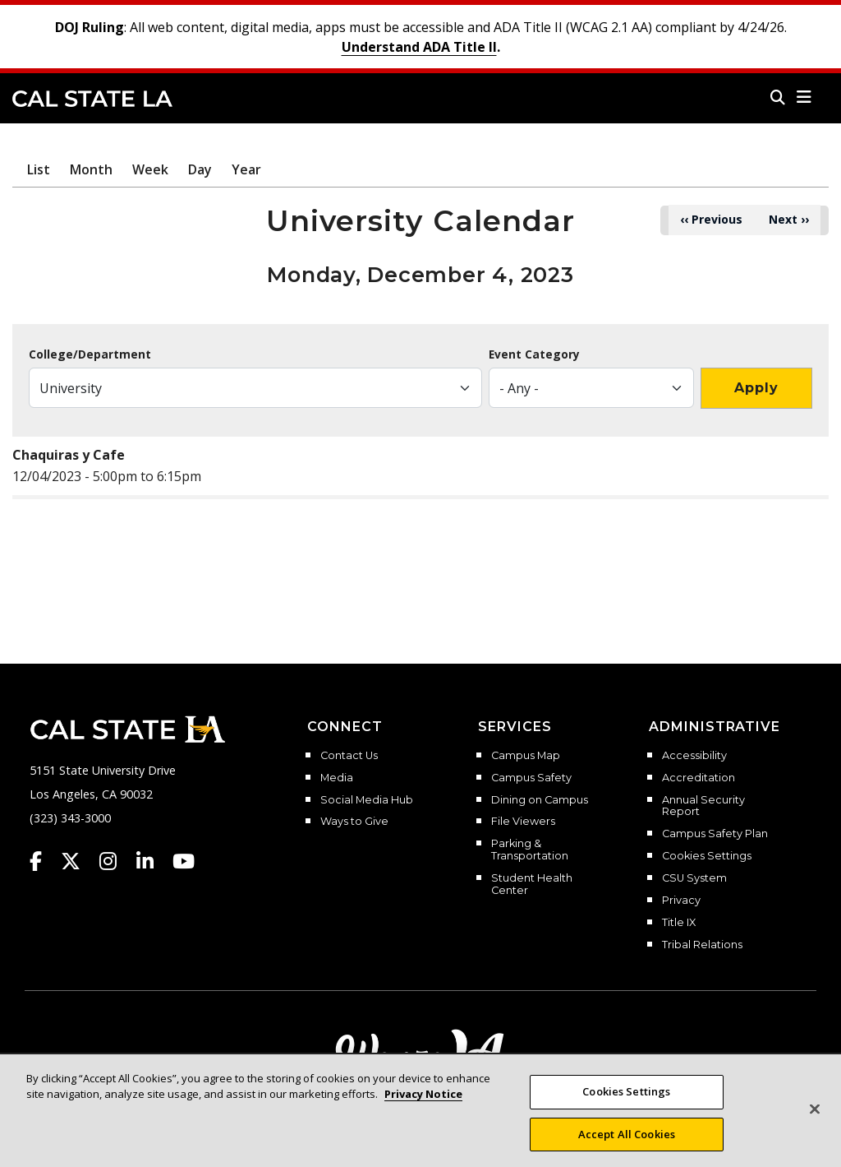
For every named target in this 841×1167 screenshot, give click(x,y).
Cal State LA (92, 98)
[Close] (815, 1126)
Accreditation (698, 778)
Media (336, 778)
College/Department (90, 354)
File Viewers (523, 821)
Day (200, 169)
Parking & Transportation (529, 850)
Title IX (679, 923)
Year (246, 169)
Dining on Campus (539, 800)
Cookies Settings (706, 856)
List (38, 169)
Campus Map (525, 756)
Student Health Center (531, 884)
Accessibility (694, 756)
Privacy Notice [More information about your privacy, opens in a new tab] (423, 1111)
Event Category (534, 354)
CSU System (694, 878)
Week (150, 169)
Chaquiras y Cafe (68, 455)
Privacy (681, 900)
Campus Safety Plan (715, 834)
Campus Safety (531, 778)
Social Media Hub (366, 800)
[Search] (777, 97)
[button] (804, 97)
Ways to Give (354, 821)
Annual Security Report (703, 806)
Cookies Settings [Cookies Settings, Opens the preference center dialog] (626, 1107)
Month (91, 169)
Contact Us (349, 756)
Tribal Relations (702, 945)
